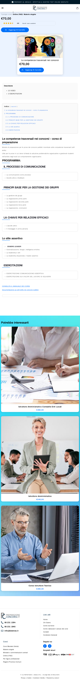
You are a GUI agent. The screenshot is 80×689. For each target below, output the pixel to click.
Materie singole (30, 14)
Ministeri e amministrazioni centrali (15, 654)
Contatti (46, 634)
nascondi (13, 108)
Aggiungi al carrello (13, 30)
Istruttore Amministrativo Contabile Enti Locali (40, 409)
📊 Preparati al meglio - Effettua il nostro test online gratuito (40, 2)
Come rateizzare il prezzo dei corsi (55, 630)
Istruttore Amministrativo (40, 498)
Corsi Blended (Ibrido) (11, 648)
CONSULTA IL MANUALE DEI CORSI (16, 288)
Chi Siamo (47, 624)
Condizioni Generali (50, 637)
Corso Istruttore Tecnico (40, 587)
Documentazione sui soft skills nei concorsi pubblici (20, 292)
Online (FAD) (18, 14)
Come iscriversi (48, 627)
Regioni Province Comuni (12, 664)
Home (45, 621)
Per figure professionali (11, 660)
